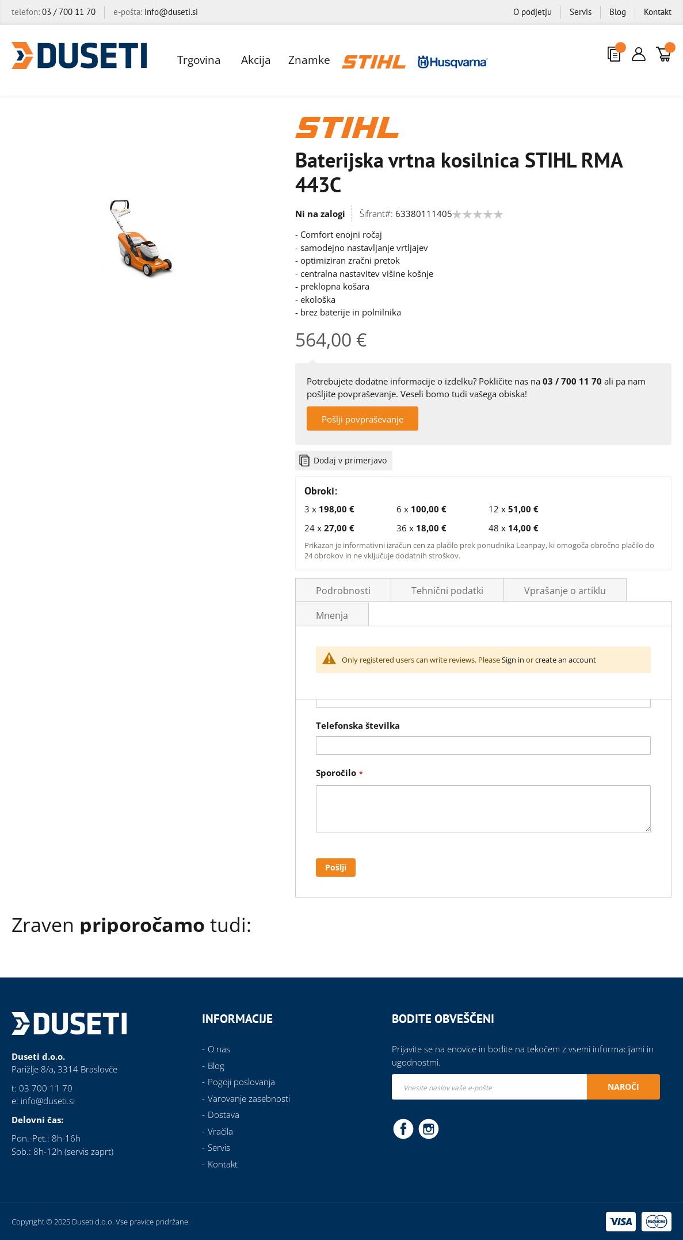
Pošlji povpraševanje (362, 419)
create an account (565, 660)
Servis (581, 11)
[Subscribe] (623, 1087)
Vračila (220, 1131)
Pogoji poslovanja (241, 1081)
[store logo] (79, 55)
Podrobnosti (343, 590)
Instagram (428, 1128)
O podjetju (532, 11)
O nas (219, 1049)
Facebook (403, 1128)
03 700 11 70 (46, 1088)
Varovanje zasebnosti (249, 1098)
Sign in (513, 660)
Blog (617, 11)
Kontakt (657, 11)
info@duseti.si (171, 11)
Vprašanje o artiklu (565, 590)
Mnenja (332, 615)
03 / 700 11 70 (69, 11)
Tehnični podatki (447, 590)
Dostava (223, 1114)
